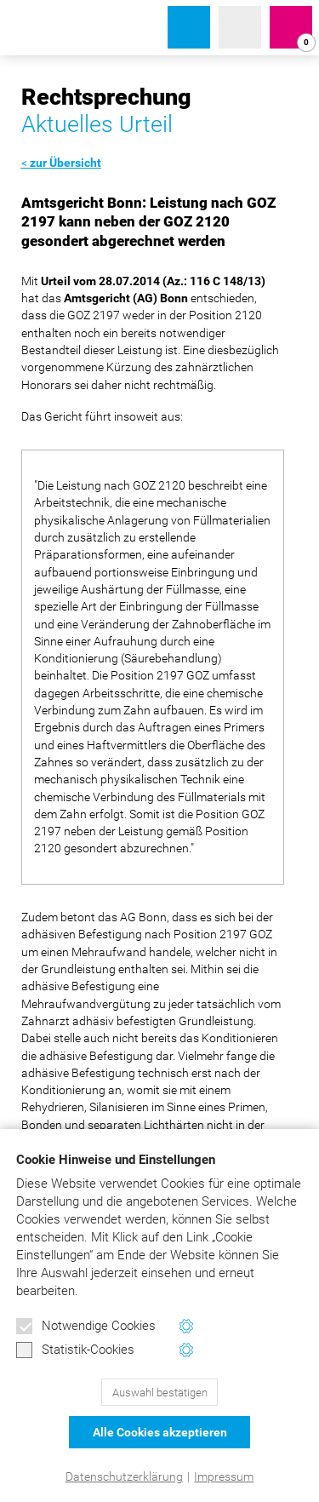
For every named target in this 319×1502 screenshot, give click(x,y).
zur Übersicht (65, 162)
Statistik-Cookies (75, 1350)
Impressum (223, 1476)
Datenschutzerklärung (124, 1476)
